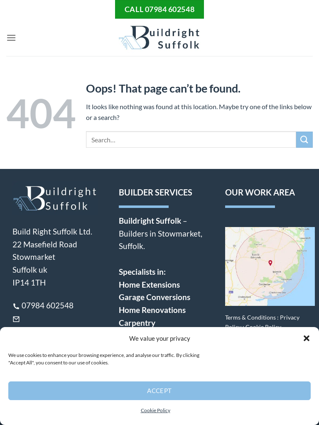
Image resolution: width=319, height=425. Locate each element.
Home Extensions (149, 284)
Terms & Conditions (250, 317)
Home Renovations (152, 310)
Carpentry (137, 322)
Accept (159, 390)
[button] (306, 338)
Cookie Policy (155, 410)
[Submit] (304, 140)
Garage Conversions (154, 297)
